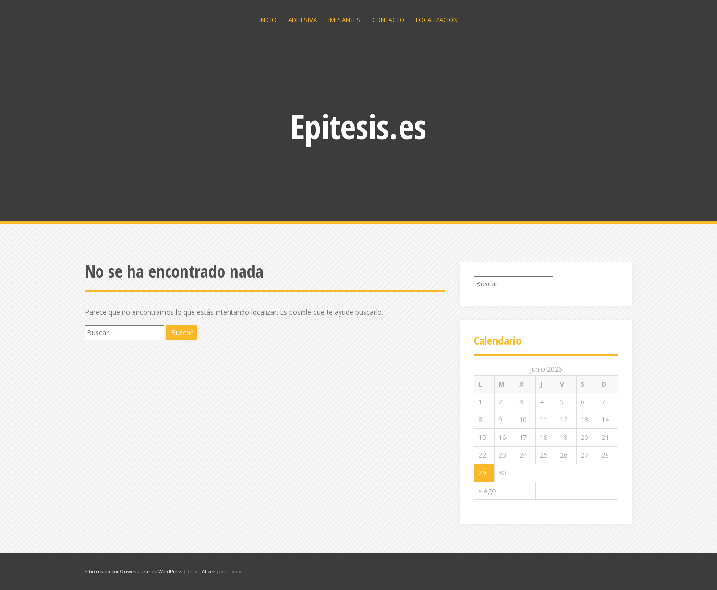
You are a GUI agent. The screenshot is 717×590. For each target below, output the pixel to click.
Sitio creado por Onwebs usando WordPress (133, 571)
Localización (437, 19)
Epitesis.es (358, 126)
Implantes (344, 19)
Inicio (268, 19)
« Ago (487, 490)
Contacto (388, 19)
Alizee (208, 571)
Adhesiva (302, 19)
